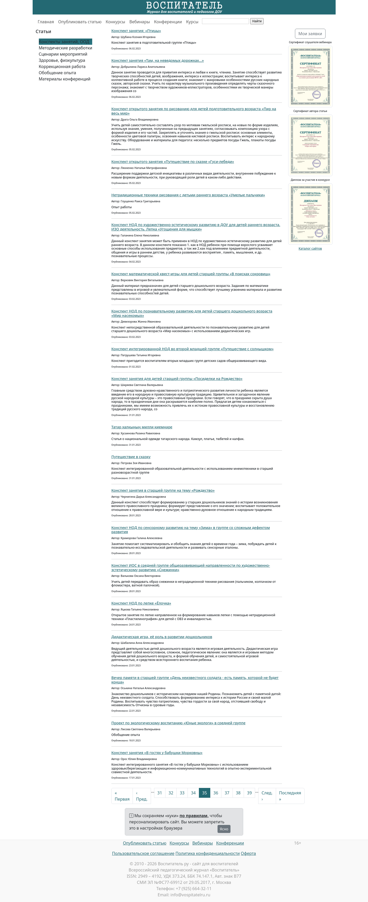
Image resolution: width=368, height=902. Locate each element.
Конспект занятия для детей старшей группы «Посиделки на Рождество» (176, 378)
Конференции (168, 22)
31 (159, 793)
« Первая (122, 796)
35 (204, 793)
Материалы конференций (65, 79)
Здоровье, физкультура (62, 60)
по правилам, (193, 815)
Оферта (248, 853)
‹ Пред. (141, 796)
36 (215, 793)
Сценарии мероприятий (63, 54)
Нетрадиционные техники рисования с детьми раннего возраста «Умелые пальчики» (188, 194)
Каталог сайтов (310, 248)
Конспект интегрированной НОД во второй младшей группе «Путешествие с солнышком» (192, 348)
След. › (267, 796)
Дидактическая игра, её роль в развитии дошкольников (161, 636)
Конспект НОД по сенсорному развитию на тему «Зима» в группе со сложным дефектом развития (190, 529)
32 (171, 793)
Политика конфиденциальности (208, 853)
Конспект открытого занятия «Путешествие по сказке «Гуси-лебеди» (172, 161)
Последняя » (290, 796)
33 (182, 793)
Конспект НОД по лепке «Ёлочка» (141, 603)
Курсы (192, 22)
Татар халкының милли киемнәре (141, 426)
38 (238, 793)
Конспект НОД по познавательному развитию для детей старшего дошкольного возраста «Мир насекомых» (191, 313)
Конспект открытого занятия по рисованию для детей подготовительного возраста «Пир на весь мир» (193, 111)
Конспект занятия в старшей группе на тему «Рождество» (163, 490)
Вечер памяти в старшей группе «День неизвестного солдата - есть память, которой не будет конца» (195, 679)
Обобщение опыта (57, 73)
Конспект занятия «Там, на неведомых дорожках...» (157, 60)
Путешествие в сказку (130, 456)
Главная (46, 22)
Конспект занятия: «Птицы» (136, 30)
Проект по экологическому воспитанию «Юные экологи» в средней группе (178, 722)
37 (227, 793)
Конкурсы (115, 22)
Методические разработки (65, 48)
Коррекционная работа (62, 66)
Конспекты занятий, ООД (64, 41)
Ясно (224, 828)
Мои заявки (310, 33)
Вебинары (139, 22)
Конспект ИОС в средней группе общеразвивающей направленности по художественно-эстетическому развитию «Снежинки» (190, 567)
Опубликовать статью (80, 22)
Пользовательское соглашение (143, 853)
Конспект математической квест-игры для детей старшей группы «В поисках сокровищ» (190, 273)
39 (249, 793)
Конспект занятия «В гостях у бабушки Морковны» (157, 752)
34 (193, 793)
